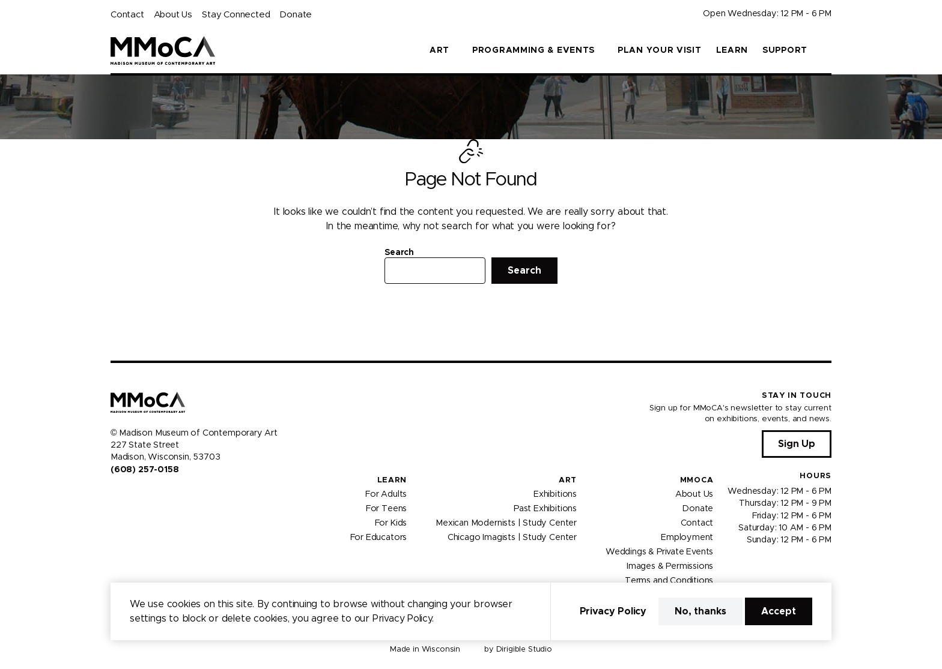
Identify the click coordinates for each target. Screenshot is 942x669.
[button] (826, 50)
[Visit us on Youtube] (144, 495)
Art (568, 480)
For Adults (386, 494)
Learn (732, 50)
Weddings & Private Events (659, 552)
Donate (295, 14)
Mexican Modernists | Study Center (506, 523)
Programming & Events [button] (533, 50)
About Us (173, 14)
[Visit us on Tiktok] (158, 495)
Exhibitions (555, 494)
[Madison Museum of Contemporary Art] (163, 50)
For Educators (378, 537)
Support (784, 50)
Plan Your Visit (660, 50)
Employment (687, 537)
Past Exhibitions (545, 509)
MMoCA (697, 480)
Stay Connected (236, 14)
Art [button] (439, 50)
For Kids (391, 523)
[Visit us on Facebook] (115, 495)
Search (399, 252)
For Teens (386, 509)
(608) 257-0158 (144, 470)
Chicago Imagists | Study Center (512, 537)
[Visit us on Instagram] (130, 495)
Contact (127, 14)
